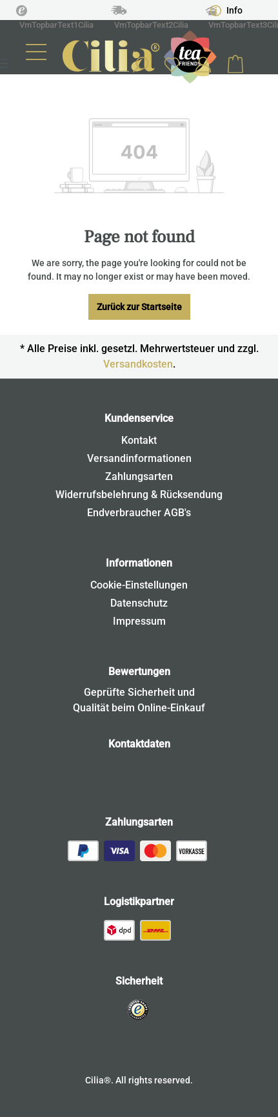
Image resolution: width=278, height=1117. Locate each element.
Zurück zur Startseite (139, 307)
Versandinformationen (139, 458)
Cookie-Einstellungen (139, 585)
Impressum (139, 621)
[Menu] (36, 52)
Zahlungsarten (139, 476)
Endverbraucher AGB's (139, 512)
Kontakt (139, 440)
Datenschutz (139, 603)
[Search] (139, 64)
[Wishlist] (171, 64)
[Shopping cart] (235, 64)
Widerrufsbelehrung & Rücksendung (139, 494)
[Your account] (203, 64)
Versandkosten (138, 364)
